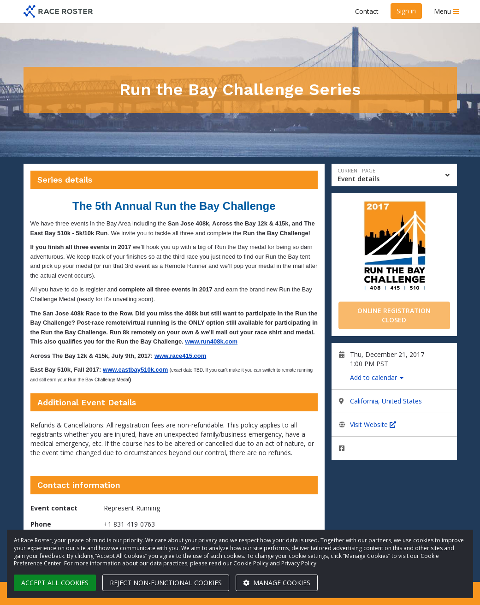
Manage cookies (276, 582)
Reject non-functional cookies (166, 582)
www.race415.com (180, 355)
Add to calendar (376, 377)
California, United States (386, 401)
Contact (367, 11)
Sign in (406, 10)
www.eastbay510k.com (135, 369)
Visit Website (373, 424)
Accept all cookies (55, 582)
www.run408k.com (211, 341)
